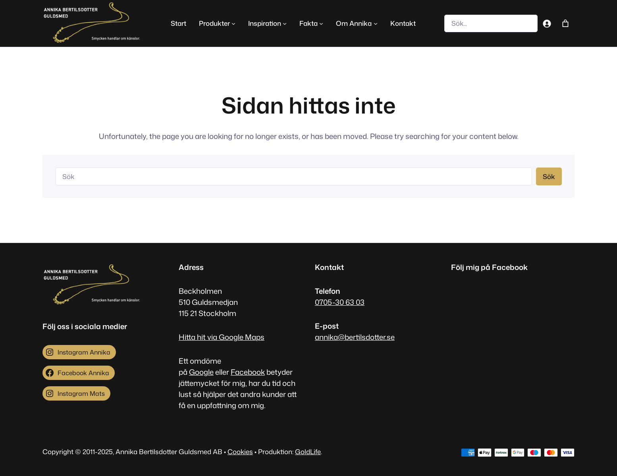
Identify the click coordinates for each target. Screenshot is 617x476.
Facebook (248, 372)
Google (201, 372)
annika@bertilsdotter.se (355, 337)
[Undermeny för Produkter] (233, 23)
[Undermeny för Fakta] (321, 23)
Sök (549, 176)
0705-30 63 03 (339, 302)
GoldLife (308, 451)
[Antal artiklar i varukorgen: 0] (565, 23)
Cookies (240, 451)
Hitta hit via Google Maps (221, 337)
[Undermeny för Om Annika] (376, 23)
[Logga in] (547, 23)
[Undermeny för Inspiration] (285, 23)
